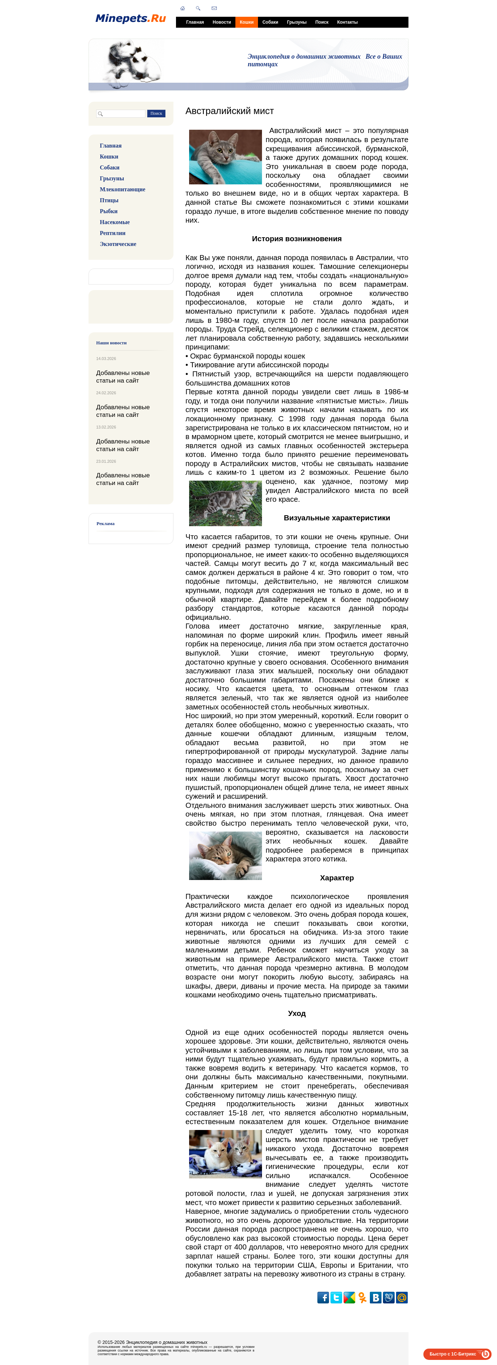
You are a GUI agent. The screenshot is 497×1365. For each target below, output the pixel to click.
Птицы (109, 200)
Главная (195, 22)
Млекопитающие (122, 189)
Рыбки (109, 211)
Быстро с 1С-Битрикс (453, 1354)
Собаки (270, 22)
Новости (222, 22)
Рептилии (112, 233)
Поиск (321, 22)
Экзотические (118, 244)
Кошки (247, 22)
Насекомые (115, 222)
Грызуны (297, 22)
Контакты (347, 22)
